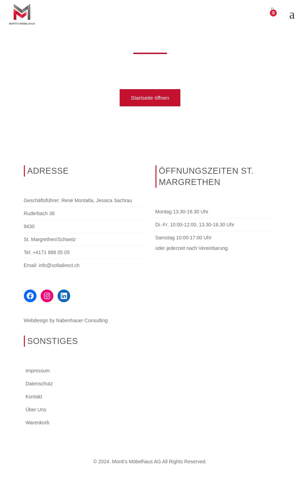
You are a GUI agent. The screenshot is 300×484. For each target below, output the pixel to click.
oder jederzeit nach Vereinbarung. (192, 248)
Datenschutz (39, 383)
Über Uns (36, 409)
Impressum (38, 370)
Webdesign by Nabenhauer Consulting (66, 320)
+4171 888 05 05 (51, 252)
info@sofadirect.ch (59, 265)
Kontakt (34, 396)
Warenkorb (37, 422)
